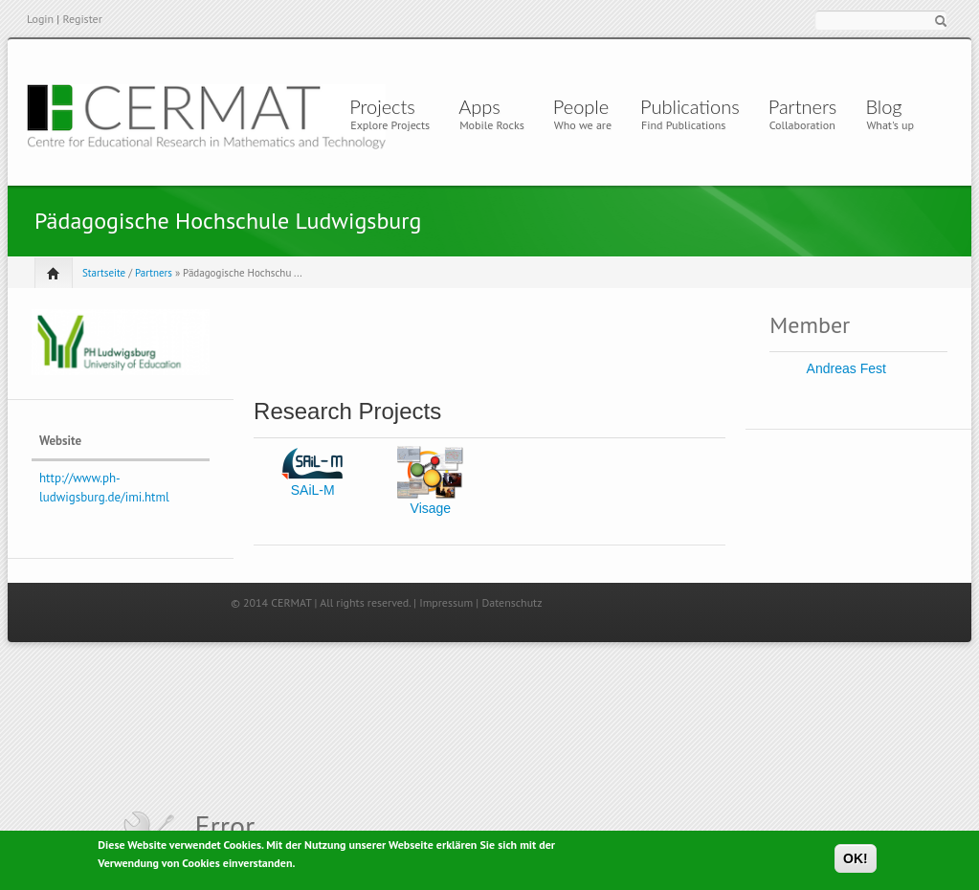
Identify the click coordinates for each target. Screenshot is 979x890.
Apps (484, 106)
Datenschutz (511, 602)
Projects (382, 106)
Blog (883, 106)
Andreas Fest (846, 368)
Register (81, 18)
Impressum (446, 602)
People (581, 106)
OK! (855, 859)
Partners (802, 106)
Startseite (103, 272)
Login (40, 18)
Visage (431, 508)
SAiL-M (313, 490)
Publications (690, 106)
